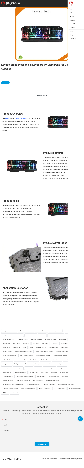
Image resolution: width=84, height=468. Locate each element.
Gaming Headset (62, 368)
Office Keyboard (72, 368)
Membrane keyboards (41, 347)
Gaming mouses (62, 339)
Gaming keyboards (45, 359)
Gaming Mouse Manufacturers (9, 331)
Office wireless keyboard (8, 376)
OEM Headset (42, 335)
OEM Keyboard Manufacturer (75, 388)
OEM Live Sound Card (38, 380)
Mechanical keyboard (7, 359)
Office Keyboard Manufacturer (23, 380)
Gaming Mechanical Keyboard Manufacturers (12, 335)
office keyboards (38, 364)
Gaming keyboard (57, 359)
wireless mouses (75, 343)
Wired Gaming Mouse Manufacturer (66, 384)
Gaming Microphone (7, 372)
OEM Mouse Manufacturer (59, 388)
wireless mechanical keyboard (60, 355)
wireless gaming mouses (36, 339)
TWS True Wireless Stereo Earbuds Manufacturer (13, 384)
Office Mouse (54, 372)
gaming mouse (16, 343)
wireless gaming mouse (50, 339)
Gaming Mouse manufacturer (33, 384)
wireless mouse (16, 347)
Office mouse (36, 343)
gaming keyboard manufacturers (28, 388)
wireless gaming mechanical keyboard (25, 376)
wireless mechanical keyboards (43, 355)
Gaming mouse (73, 339)
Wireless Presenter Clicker (20, 372)
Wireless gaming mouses (8, 339)
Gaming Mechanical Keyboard (49, 458)
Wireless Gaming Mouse (49, 368)
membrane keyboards (66, 347)
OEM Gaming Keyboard (31, 335)
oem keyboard (14, 392)
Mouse (24, 347)
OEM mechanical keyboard (44, 388)
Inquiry (5, 82)
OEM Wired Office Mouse (8, 380)
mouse (31, 347)
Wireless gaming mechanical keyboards (23, 351)
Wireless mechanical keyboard (26, 355)
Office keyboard (27, 364)
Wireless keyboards (59, 364)
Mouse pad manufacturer (49, 384)
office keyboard (48, 364)
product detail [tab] (42, 95)
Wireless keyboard (71, 364)
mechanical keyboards (20, 359)
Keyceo (7, 118)
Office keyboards (17, 364)
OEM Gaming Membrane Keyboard (10, 388)
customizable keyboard (71, 335)
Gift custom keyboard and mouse (67, 458)
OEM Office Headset (41, 376)
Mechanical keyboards (75, 355)
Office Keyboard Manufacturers (26, 331)
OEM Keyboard (29, 368)
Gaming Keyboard (33, 372)
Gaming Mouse (44, 372)
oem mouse (38, 368)
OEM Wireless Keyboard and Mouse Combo (58, 376)
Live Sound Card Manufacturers (56, 335)
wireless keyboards (7, 368)
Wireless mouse (6, 347)
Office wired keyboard (65, 372)
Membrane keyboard (53, 347)
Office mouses (26, 343)
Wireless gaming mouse (22, 339)
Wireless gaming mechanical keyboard (44, 351)
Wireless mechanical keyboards (9, 355)
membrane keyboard (7, 351)
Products (79, 458)
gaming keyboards (68, 359)
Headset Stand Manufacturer (52, 380)
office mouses (45, 343)
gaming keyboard (6, 364)
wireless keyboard (18, 368)
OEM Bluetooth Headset (41, 331)
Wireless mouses (64, 343)
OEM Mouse (5, 392)
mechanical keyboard (21, 118)
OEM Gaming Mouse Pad (55, 331)
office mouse (54, 343)
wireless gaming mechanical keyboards (64, 351)
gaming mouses (6, 343)
